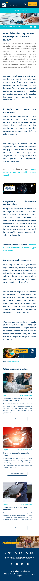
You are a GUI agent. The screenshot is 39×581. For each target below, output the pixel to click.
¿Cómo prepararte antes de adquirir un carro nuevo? (19, 172)
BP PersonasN (14, 361)
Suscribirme (32, 4)
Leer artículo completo (17, 419)
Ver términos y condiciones (20, 571)
